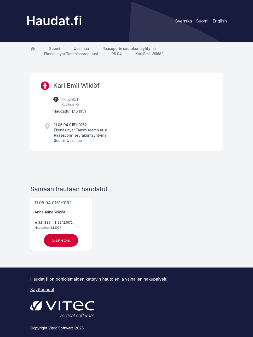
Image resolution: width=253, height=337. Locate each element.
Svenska (183, 21)
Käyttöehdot (42, 289)
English (219, 21)
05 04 (116, 53)
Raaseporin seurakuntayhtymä (129, 48)
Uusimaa (81, 48)
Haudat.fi (54, 20)
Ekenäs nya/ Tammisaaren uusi (71, 53)
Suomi (54, 48)
